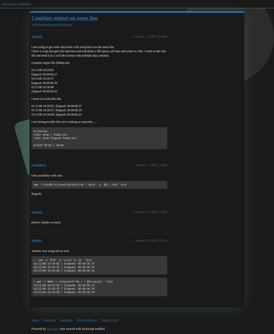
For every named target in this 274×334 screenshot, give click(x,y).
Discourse (53, 328)
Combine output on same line (64, 18)
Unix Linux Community (16, 4)
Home (35, 320)
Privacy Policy (110, 320)
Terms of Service (86, 320)
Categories (49, 320)
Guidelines (66, 320)
